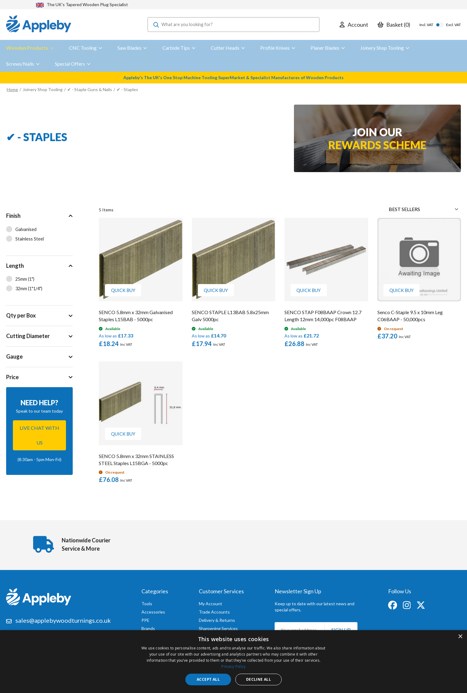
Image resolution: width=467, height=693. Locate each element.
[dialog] (233, 661)
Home (12, 89)
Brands (148, 626)
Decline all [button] (258, 679)
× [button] (460, 636)
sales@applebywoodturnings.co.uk (63, 618)
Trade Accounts (214, 610)
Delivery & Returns (217, 618)
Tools (146, 602)
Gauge (14, 356)
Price (12, 377)
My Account (210, 602)
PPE (145, 618)
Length (15, 265)
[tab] (39, 231)
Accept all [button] (208, 679)
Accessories (153, 610)
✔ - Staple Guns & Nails (89, 89)
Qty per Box (21, 315)
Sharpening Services (218, 626)
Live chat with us (39, 435)
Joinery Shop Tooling (43, 89)
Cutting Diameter (28, 336)
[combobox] (233, 24)
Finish (13, 215)
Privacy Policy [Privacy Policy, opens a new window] (233, 666)
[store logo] (38, 24)
